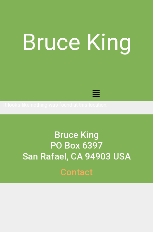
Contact (77, 172)
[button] (96, 94)
